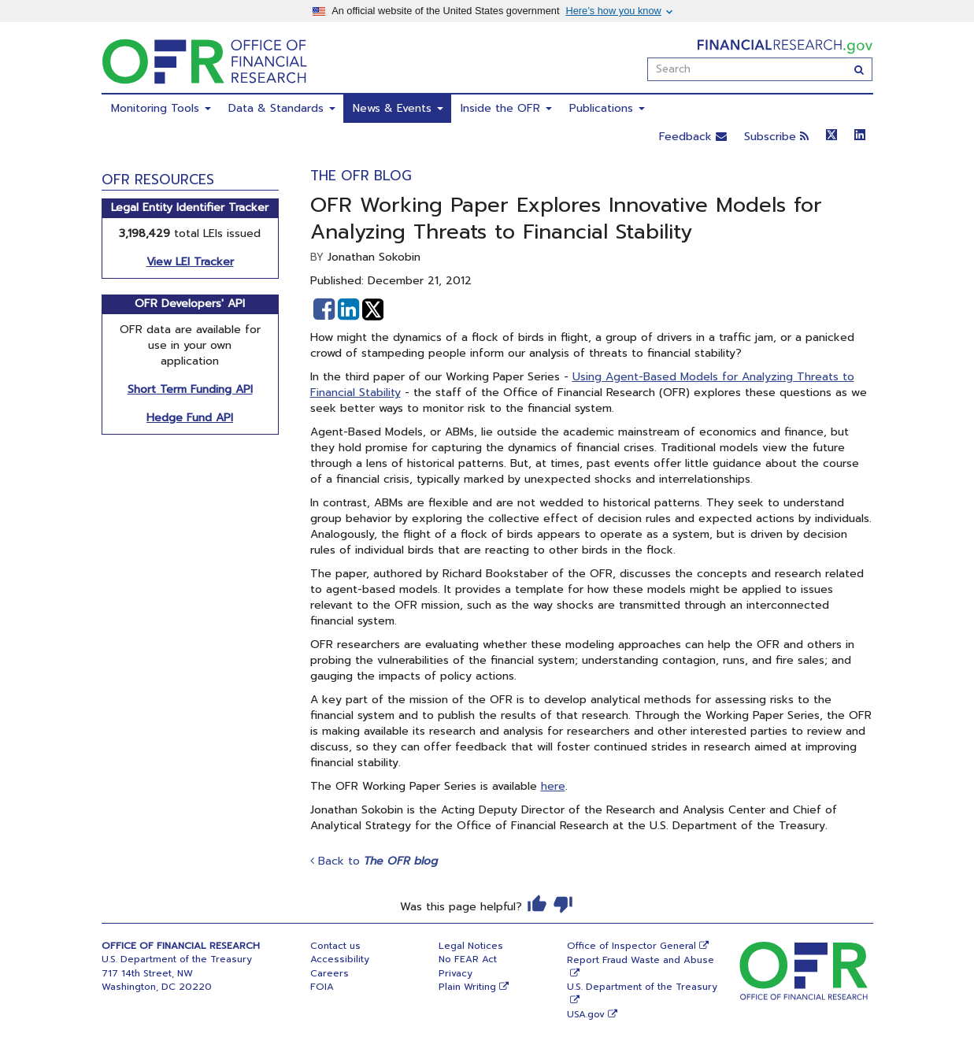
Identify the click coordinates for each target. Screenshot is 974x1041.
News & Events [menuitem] (398, 108)
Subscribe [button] (776, 136)
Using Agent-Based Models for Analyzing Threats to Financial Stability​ (582, 385)
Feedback (693, 136)
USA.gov (586, 1014)
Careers (329, 973)
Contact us (335, 946)
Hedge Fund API (189, 417)
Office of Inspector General (631, 946)
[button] (324, 309)
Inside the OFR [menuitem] (506, 108)
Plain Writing (467, 987)
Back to (374, 861)
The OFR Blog (361, 175)
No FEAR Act (468, 959)
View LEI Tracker (190, 262)
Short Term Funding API (190, 389)
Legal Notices (471, 946)
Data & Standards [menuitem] (281, 108)
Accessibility (339, 959)
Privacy (455, 973)
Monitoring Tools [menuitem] (161, 108)
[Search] (859, 69)
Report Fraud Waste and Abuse (640, 960)
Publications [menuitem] (607, 108)
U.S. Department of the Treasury (642, 987)
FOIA (322, 987)
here (553, 786)
